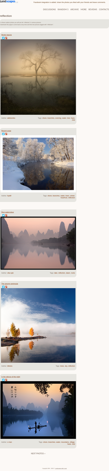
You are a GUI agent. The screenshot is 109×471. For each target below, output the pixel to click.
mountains (65, 442)
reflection (71, 198)
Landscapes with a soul (61, 468)
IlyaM (9, 196)
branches (51, 118)
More (84, 9)
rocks (73, 273)
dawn (68, 273)
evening (58, 118)
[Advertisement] (93, 60)
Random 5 (63, 9)
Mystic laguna (6, 35)
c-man (9, 442)
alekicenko (11, 118)
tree (68, 118)
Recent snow (6, 131)
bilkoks (9, 366)
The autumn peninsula (9, 284)
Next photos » (38, 453)
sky (66, 366)
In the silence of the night (10, 377)
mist (73, 120)
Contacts (104, 9)
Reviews (93, 9)
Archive (74, 9)
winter (72, 196)
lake (55, 273)
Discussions (49, 9)
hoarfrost (64, 198)
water (64, 118)
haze (73, 118)
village (72, 442)
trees (67, 196)
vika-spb (10, 273)
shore (44, 118)
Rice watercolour (7, 212)
